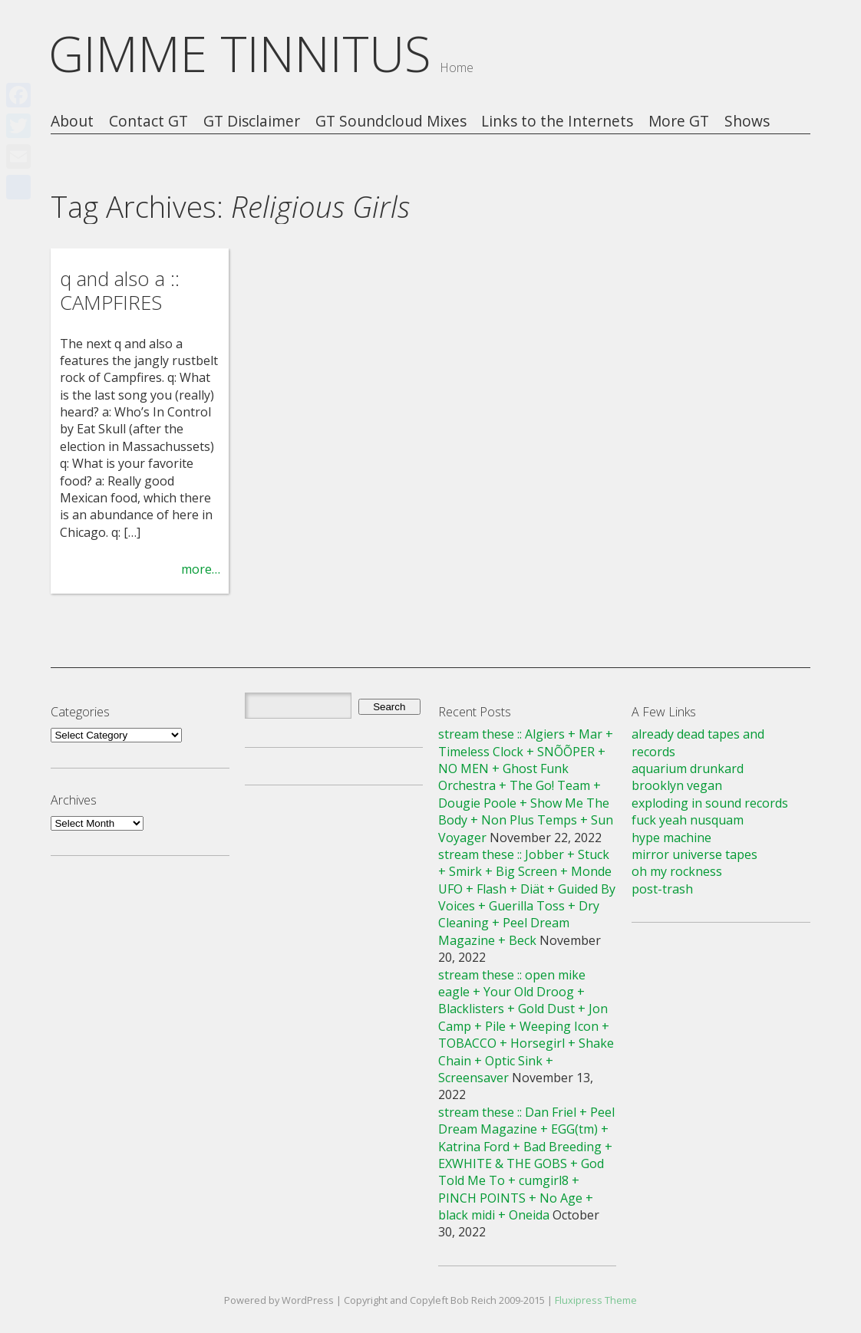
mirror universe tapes (694, 854)
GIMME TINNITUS (239, 53)
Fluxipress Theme (596, 1300)
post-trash (662, 888)
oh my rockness (677, 871)
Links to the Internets (557, 121)
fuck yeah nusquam (688, 819)
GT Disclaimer (251, 121)
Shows (747, 121)
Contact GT (148, 121)
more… (200, 569)
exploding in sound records (710, 803)
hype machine (671, 837)
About (72, 121)
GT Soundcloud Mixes (391, 121)
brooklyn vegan (677, 785)
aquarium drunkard (688, 768)
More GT (678, 121)
